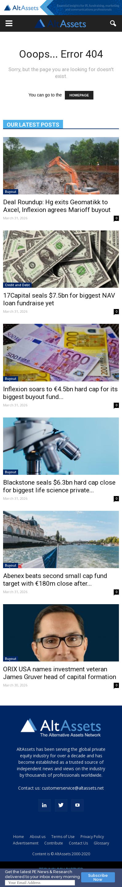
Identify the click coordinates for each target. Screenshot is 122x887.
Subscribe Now (98, 877)
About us (37, 836)
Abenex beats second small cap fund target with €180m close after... (55, 579)
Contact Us (78, 843)
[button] (9, 23)
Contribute (53, 843)
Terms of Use (63, 836)
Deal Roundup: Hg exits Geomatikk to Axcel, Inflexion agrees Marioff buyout (57, 206)
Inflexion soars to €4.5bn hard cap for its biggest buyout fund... (60, 393)
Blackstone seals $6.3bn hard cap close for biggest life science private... (59, 486)
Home (18, 836)
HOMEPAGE (79, 95)
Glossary (101, 843)
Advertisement (25, 843)
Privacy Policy (92, 836)
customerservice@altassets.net (73, 788)
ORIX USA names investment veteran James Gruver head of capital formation (59, 673)
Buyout (10, 191)
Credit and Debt (17, 285)
